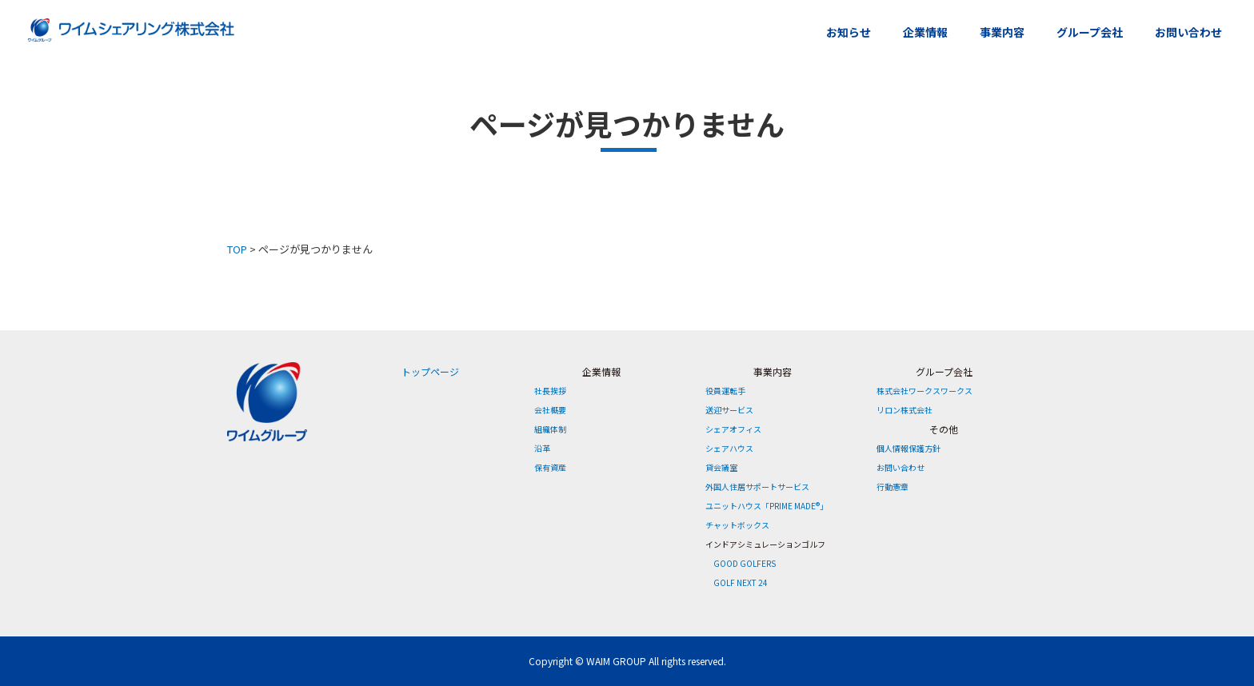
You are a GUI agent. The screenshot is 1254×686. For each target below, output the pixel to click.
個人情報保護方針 (908, 448)
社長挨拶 (550, 391)
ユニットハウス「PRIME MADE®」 (766, 506)
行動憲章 (893, 487)
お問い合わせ (1188, 32)
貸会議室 (721, 467)
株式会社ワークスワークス (924, 391)
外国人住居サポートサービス (757, 487)
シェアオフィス (733, 429)
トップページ (430, 371)
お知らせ (848, 32)
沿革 (542, 448)
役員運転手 (725, 391)
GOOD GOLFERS (744, 563)
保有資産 (550, 467)
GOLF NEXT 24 (740, 582)
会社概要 (550, 410)
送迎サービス (729, 410)
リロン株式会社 (905, 410)
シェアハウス (729, 448)
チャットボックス (737, 525)
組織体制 (550, 429)
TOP (237, 249)
